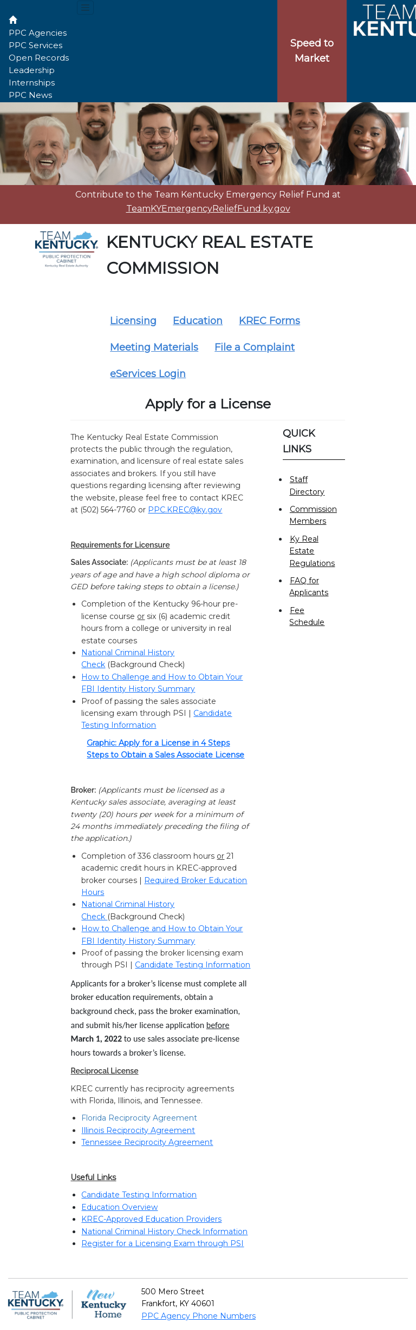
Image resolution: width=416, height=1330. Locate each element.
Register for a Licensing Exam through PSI (162, 1243)
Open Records (39, 57)
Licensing (133, 321)
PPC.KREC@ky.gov (185, 510)
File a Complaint (254, 347)
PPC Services (35, 45)
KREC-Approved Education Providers (151, 1219)
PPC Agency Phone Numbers (198, 1316)
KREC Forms (269, 321)
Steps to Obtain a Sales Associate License (165, 755)
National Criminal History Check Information (164, 1231)
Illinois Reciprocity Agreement (138, 1130)
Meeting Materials (154, 347)
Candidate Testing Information (192, 965)
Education (198, 321)
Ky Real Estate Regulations (312, 551)
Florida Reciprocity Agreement (139, 1118)
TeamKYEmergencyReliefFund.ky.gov (208, 208)
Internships (32, 82)
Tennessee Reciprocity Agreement (147, 1142)
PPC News (30, 95)
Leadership (32, 70)
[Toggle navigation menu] (85, 8)
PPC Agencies (38, 33)
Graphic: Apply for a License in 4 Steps (158, 743)
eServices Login (148, 374)
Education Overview (119, 1207)
